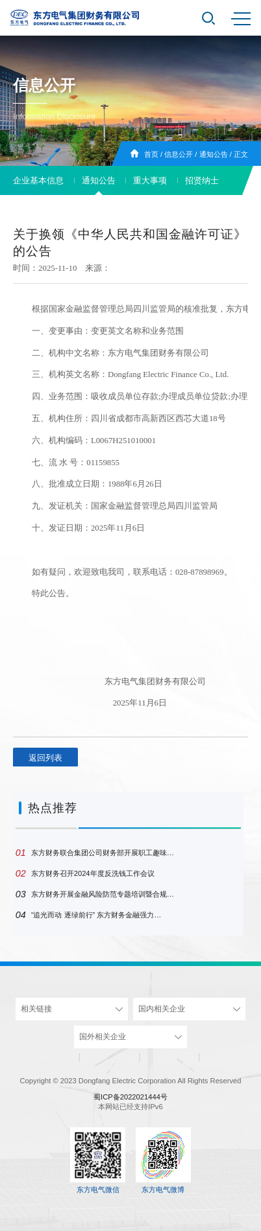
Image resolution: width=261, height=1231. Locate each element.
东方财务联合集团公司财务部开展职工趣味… (95, 852)
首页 (151, 154)
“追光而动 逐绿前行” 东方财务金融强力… (89, 915)
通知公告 (213, 154)
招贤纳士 (202, 180)
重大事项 (150, 180)
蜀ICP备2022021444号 (130, 1097)
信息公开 (178, 154)
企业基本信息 (38, 180)
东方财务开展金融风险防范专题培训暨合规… (95, 894)
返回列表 (45, 758)
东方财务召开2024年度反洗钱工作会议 (85, 873)
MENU (241, 18)
